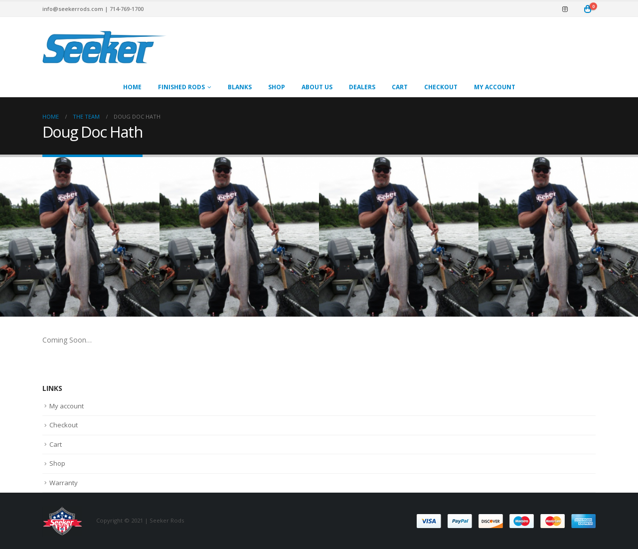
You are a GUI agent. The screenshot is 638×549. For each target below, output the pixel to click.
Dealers (362, 87)
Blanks (240, 87)
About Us (317, 87)
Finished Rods (181, 87)
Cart (400, 87)
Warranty (63, 482)
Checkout (441, 87)
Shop (276, 87)
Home (132, 87)
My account (494, 87)
